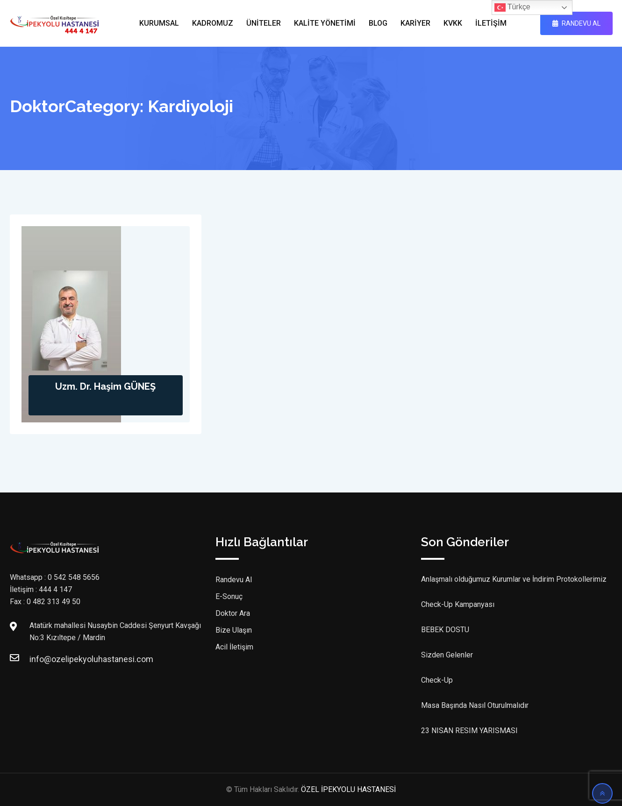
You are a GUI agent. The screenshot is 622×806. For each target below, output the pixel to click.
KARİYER (415, 23)
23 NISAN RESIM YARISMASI (469, 730)
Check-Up (437, 680)
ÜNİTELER (263, 23)
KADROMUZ (212, 23)
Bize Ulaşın (233, 630)
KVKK (452, 23)
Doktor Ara (232, 613)
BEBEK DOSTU (445, 629)
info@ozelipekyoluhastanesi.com (38, 659)
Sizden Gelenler (447, 654)
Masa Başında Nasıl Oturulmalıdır (475, 705)
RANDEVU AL (576, 23)
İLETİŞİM (491, 23)
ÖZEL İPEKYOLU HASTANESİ (348, 789)
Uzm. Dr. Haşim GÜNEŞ (105, 386)
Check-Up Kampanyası (457, 604)
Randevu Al (233, 579)
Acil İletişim (234, 646)
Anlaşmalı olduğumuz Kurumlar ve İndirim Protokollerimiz (514, 579)
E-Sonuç (229, 596)
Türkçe (512, 7)
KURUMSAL (159, 23)
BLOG (378, 23)
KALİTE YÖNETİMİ (325, 23)
